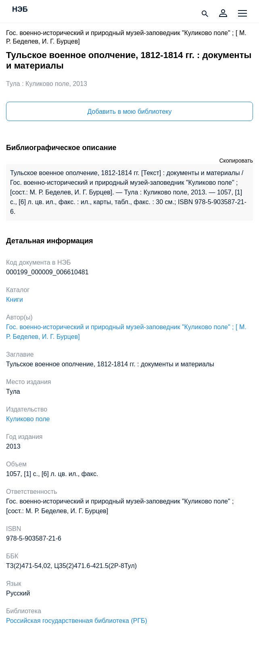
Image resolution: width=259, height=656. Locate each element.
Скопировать (236, 160)
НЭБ (20, 9)
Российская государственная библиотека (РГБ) (76, 620)
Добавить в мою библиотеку (129, 111)
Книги (14, 299)
